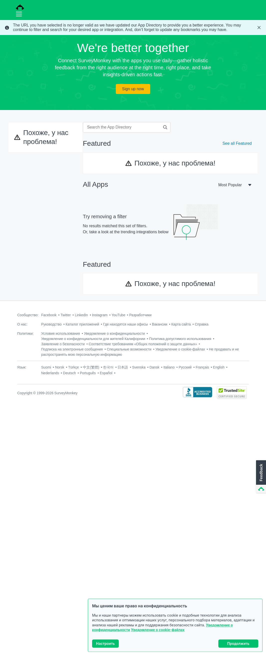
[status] (133, 27)
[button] (260, 476)
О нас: (22, 324)
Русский (185, 367)
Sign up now (133, 89)
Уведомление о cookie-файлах (157, 635)
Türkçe (73, 367)
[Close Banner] (259, 28)
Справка (201, 324)
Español (106, 373)
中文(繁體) (91, 367)
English (219, 367)
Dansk (154, 367)
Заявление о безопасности (63, 344)
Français (202, 367)
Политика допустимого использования (180, 339)
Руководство (51, 324)
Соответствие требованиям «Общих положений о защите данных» (143, 344)
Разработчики (140, 315)
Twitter (65, 315)
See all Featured (237, 143)
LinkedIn (81, 315)
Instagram (100, 315)
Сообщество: (27, 315)
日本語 (123, 367)
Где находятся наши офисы (125, 324)
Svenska (138, 367)
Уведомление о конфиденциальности (114, 334)
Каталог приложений (82, 324)
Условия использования (60, 334)
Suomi (46, 367)
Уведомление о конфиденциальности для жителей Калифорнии (93, 339)
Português (88, 373)
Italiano (169, 367)
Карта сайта (181, 324)
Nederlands (50, 373)
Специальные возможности (129, 349)
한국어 (108, 367)
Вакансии (159, 324)
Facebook (48, 315)
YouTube (118, 315)
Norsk (59, 367)
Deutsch (69, 373)
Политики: (25, 334)
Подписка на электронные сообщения (72, 349)
